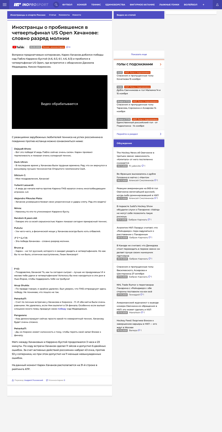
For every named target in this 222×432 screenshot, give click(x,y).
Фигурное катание (142, 4)
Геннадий (134, 294)
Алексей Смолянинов (141, 180)
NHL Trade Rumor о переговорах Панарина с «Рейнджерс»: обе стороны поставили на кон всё (134, 288)
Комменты (64, 15)
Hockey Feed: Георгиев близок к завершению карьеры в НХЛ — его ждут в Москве (136, 324)
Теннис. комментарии (53, 47)
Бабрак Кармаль (137, 219)
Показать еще (138, 54)
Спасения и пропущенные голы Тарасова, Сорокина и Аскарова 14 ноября (136, 108)
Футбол (67, 4)
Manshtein (134, 312)
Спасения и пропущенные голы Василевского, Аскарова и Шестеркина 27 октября (134, 270)
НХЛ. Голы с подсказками (136, 72)
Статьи (52, 15)
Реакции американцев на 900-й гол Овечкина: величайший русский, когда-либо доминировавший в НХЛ (137, 192)
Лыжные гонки (169, 4)
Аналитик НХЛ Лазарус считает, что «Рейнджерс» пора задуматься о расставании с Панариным (136, 231)
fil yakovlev (134, 165)
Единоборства (115, 4)
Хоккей (82, 4)
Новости (76, 15)
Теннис (96, 4)
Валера (132, 330)
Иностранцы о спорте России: (28, 15)
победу (62, 311)
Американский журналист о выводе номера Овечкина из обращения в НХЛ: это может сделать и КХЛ (137, 306)
